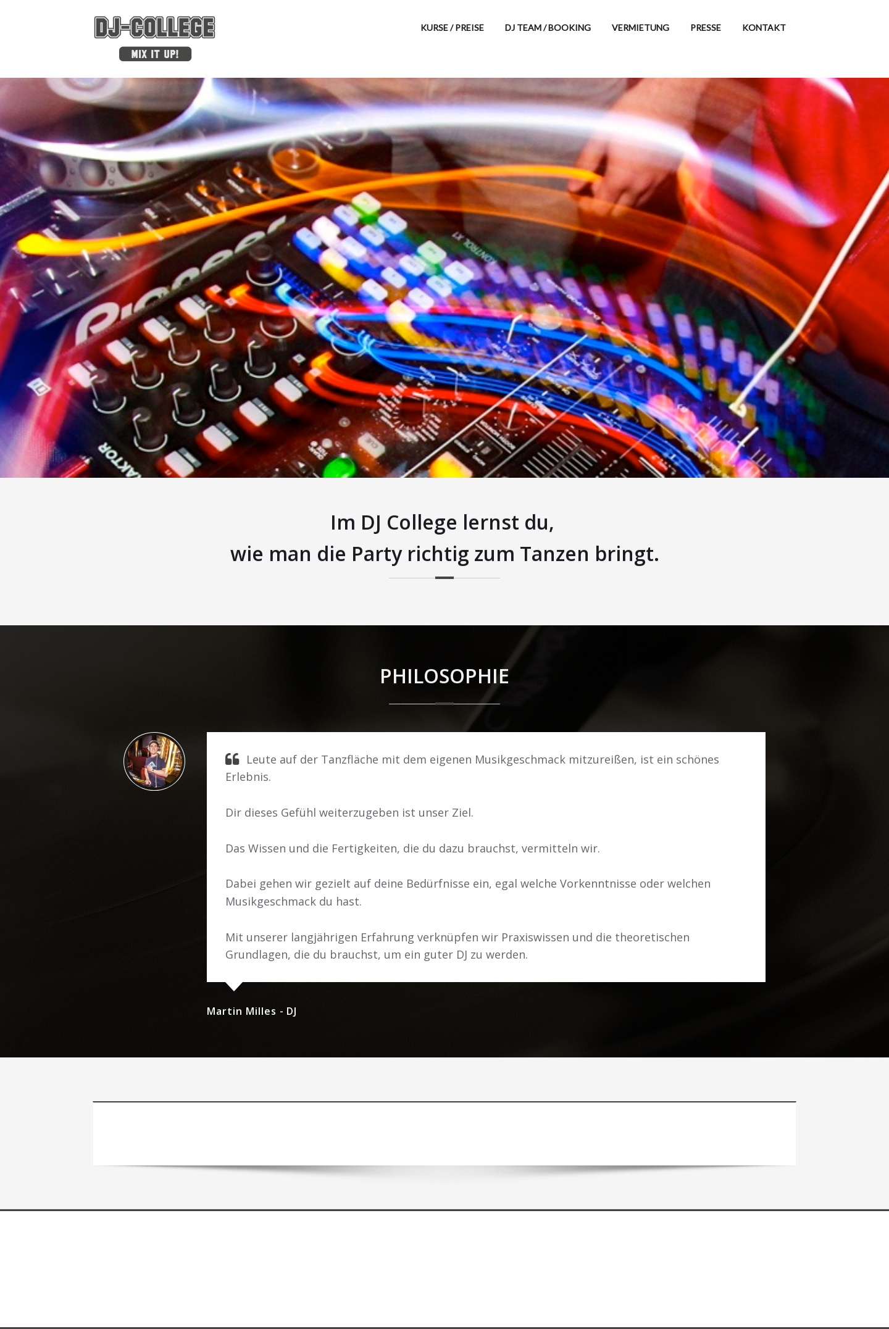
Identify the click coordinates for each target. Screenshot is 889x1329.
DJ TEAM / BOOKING (548, 27)
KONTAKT (764, 27)
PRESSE (705, 27)
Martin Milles (243, 1011)
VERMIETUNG (640, 27)
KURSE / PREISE (452, 27)
